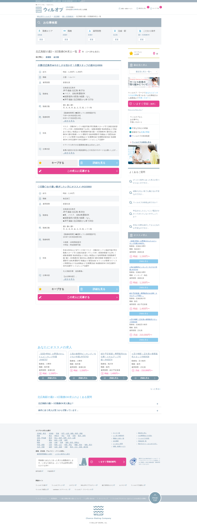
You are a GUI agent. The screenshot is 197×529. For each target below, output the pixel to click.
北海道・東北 (41, 433)
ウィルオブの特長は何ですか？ (145, 202)
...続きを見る (69, 121)
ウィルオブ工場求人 (137, 485)
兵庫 (61, 442)
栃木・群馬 (82, 436)
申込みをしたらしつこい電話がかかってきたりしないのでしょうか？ (146, 214)
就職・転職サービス (126, 8)
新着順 (48, 57)
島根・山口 (58, 445)
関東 (38, 436)
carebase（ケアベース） (60, 489)
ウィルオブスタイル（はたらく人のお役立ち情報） (129, 498)
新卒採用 (38, 471)
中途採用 (50, 471)
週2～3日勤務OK (68, 16)
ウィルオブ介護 (40, 485)
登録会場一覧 (142, 441)
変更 (41, 40)
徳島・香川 (88, 445)
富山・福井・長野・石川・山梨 (65, 438)
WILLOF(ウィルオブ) (44, 16)
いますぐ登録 (145, 103)
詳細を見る (99, 162)
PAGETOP (155, 499)
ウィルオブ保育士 (41, 489)
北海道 (51, 433)
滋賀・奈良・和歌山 (72, 442)
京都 (55, 442)
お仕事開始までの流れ (145, 435)
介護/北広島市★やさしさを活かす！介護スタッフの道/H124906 (70, 65)
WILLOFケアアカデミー (88, 485)
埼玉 (62, 436)
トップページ (42, 498)
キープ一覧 (116, 433)
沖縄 (65, 447)
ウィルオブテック (57, 485)
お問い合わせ (89, 498)
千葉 (68, 436)
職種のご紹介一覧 (118, 438)
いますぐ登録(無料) (107, 462)
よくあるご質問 (118, 443)
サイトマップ (103, 498)
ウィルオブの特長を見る (141, 142)
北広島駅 (57, 16)
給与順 (56, 57)
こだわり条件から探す (62, 454)
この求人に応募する (78, 171)
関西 (38, 442)
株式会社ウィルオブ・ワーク (44, 1)
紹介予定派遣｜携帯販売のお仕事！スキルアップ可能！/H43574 (114, 357)
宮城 (57, 433)
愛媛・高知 (78, 445)
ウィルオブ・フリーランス (83, 489)
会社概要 (116, 441)
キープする (58, 162)
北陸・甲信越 (41, 438)
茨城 (74, 436)
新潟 (50, 438)
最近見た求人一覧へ (144, 72)
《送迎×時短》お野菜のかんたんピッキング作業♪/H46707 (51, 357)
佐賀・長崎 (58, 447)
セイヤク (122, 485)
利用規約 (54, 498)
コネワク (72, 485)
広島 (50, 445)
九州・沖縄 (40, 447)
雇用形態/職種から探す (44, 454)
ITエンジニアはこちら (135, 109)
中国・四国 (40, 445)
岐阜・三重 (58, 440)
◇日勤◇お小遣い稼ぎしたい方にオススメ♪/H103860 (65, 186)
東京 (50, 436)
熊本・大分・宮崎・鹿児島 (79, 447)
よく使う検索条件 (118, 435)
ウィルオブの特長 (143, 438)
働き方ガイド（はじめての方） (148, 443)
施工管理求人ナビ (107, 485)
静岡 (65, 440)
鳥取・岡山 (68, 445)
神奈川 (56, 436)
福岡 (50, 447)
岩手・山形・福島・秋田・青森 (72, 433)
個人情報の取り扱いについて (71, 498)
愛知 (50, 440)
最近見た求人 (142, 433)
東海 (38, 440)
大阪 (50, 442)
